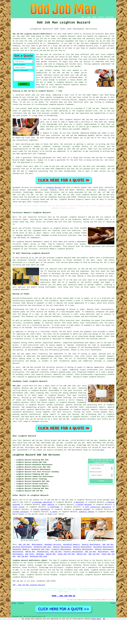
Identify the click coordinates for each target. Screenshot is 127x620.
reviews (43, 108)
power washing (48, 504)
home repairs (92, 95)
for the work (72, 160)
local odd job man (61, 419)
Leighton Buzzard (53, 187)
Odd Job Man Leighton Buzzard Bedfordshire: (33, 34)
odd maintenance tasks (78, 450)
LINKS (88, 17)
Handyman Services (53, 544)
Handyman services (21, 187)
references (17, 113)
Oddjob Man (30, 552)
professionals (87, 374)
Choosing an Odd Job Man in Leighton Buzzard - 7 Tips (37, 91)
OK (104, 619)
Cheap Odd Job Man (66, 554)
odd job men (103, 195)
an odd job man (100, 97)
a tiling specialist (40, 509)
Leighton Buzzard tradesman (61, 104)
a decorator (79, 502)
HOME (82, 17)
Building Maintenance (22, 547)
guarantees (47, 158)
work (64, 127)
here (102, 450)
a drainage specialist (42, 502)
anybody (93, 133)
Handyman (40, 554)
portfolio (85, 122)
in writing (105, 151)
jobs (33, 95)
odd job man (49, 57)
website (95, 127)
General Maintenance (91, 544)
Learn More (96, 619)
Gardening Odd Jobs (42, 547)
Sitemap (14, 603)
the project (33, 151)
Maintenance (37, 544)
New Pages (21, 603)
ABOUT (94, 17)
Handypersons (43, 552)
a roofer (54, 512)
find (19, 440)
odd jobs (21, 36)
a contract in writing (94, 144)
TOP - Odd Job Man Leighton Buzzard (29, 585)
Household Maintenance (103, 547)
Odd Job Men (107, 544)
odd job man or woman (68, 73)
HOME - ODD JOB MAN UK (63, 596)
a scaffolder (54, 507)
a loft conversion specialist (97, 507)
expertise (26, 111)
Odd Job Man (24, 544)
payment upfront (95, 135)
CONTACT (101, 17)
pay (53, 166)
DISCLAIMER (110, 17)
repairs (102, 407)
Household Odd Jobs (38, 556)
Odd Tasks (29, 554)
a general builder (81, 509)
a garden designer (84, 504)
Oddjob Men (51, 554)
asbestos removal (86, 512)
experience (84, 113)
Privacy (113, 603)
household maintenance (23, 412)
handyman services (40, 421)
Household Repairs (71, 544)
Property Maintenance (61, 549)
